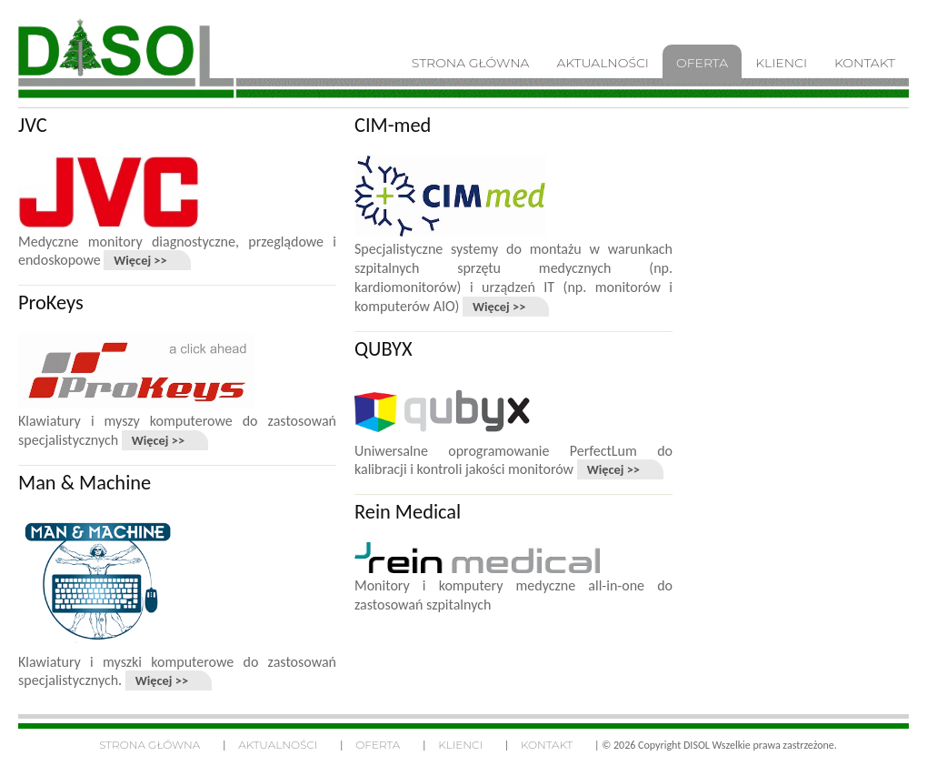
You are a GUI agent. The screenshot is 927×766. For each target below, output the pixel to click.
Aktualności (277, 744)
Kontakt (547, 744)
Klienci (460, 744)
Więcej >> (140, 260)
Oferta (377, 744)
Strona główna (149, 744)
